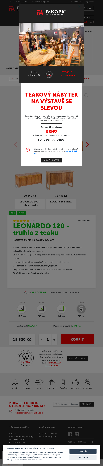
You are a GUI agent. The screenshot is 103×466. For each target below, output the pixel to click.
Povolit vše (83, 451)
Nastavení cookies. (35, 460)
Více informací (51, 160)
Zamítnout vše (83, 457)
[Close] (79, 6)
